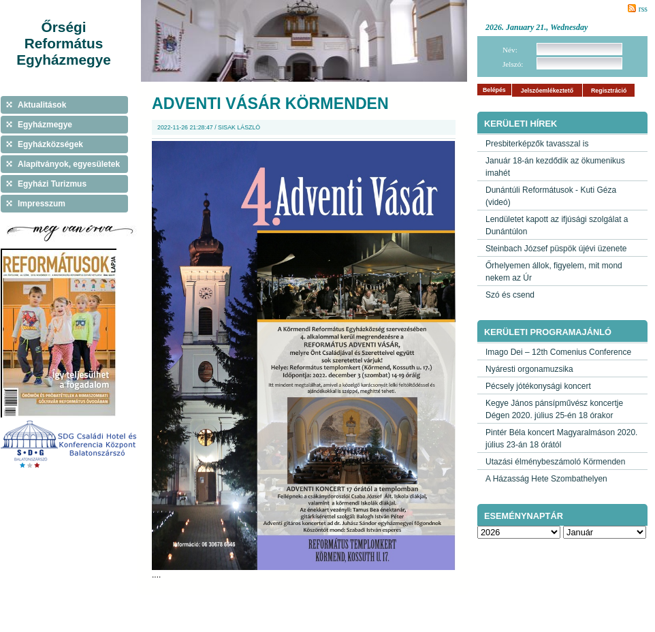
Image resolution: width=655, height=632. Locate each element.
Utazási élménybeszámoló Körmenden (555, 462)
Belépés (494, 89)
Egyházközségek (50, 144)
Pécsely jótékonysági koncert (538, 386)
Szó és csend (509, 295)
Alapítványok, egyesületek (69, 164)
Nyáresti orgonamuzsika (529, 369)
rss (643, 9)
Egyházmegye (45, 124)
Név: (509, 50)
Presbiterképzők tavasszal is (536, 143)
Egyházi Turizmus (52, 184)
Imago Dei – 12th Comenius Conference (558, 352)
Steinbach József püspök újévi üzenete (555, 248)
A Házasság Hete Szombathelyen (546, 479)
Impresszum (41, 203)
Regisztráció (608, 90)
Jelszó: (512, 64)
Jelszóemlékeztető (547, 90)
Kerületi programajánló (547, 332)
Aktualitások (42, 105)
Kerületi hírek (520, 123)
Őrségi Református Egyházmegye (63, 43)
